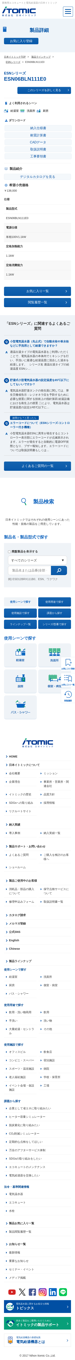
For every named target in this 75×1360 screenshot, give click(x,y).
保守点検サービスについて (56, 891)
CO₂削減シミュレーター (24, 1133)
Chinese (14, 949)
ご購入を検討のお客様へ (56, 857)
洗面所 (48, 977)
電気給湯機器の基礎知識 (40, 1341)
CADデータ (38, 142)
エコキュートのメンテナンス (27, 1167)
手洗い (13, 1020)
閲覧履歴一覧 (47, 302)
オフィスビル (17, 1052)
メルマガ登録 (17, 923)
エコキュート (17, 1202)
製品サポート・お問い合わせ (27, 846)
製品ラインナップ (20, 961)
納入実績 (14, 824)
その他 (48, 1029)
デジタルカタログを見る (37, 176)
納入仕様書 (38, 128)
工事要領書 (38, 156)
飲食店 (48, 1052)
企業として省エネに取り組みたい (30, 1108)
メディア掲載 (17, 1278)
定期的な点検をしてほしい (26, 1142)
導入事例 (14, 833)
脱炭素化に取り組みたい (24, 1125)
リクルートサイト (20, 811)
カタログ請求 (17, 915)
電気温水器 (16, 1194)
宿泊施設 (49, 1060)
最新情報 (14, 1252)
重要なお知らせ (19, 1261)
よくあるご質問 (19, 854)
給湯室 (13, 977)
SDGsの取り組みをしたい (25, 1159)
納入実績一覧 (52, 833)
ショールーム (17, 867)
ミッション (51, 773)
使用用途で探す (54, 601)
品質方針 (49, 794)
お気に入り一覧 (68, 685)
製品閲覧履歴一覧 (20, 1232)
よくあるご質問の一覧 (44, 466)
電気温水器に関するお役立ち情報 (41, 1307)
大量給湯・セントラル (21, 1031)
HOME (13, 756)
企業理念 (14, 781)
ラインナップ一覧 (20, 624)
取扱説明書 (38, 149)
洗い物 (48, 1020)
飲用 (46, 1012)
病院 (46, 1068)
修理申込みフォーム (21, 901)
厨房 (12, 985)
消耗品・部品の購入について (21, 891)
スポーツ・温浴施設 (21, 1068)
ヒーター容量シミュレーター (27, 1117)
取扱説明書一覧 (53, 901)
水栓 (12, 1211)
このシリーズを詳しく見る (48, 90)
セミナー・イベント (21, 1269)
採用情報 (49, 802)
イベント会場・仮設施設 (21, 1087)
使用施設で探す (20, 613)
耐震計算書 (38, 135)
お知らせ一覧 (17, 1244)
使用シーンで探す (20, 601)
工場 (46, 1085)
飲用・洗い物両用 (20, 1012)
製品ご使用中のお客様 (23, 880)
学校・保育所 (52, 1077)
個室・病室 (51, 985)
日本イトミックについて (24, 765)
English (14, 940)
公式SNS (14, 932)
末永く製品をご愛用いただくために (41, 1324)
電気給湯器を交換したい (24, 1175)
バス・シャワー (19, 993)
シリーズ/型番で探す (55, 624)
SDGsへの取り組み (21, 802)
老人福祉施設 (17, 1077)
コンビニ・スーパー (21, 1060)
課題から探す (54, 613)
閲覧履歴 (68, 701)
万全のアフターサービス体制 (27, 1150)
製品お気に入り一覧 (21, 1223)
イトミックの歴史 (20, 794)
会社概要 (14, 773)
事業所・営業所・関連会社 (56, 784)
